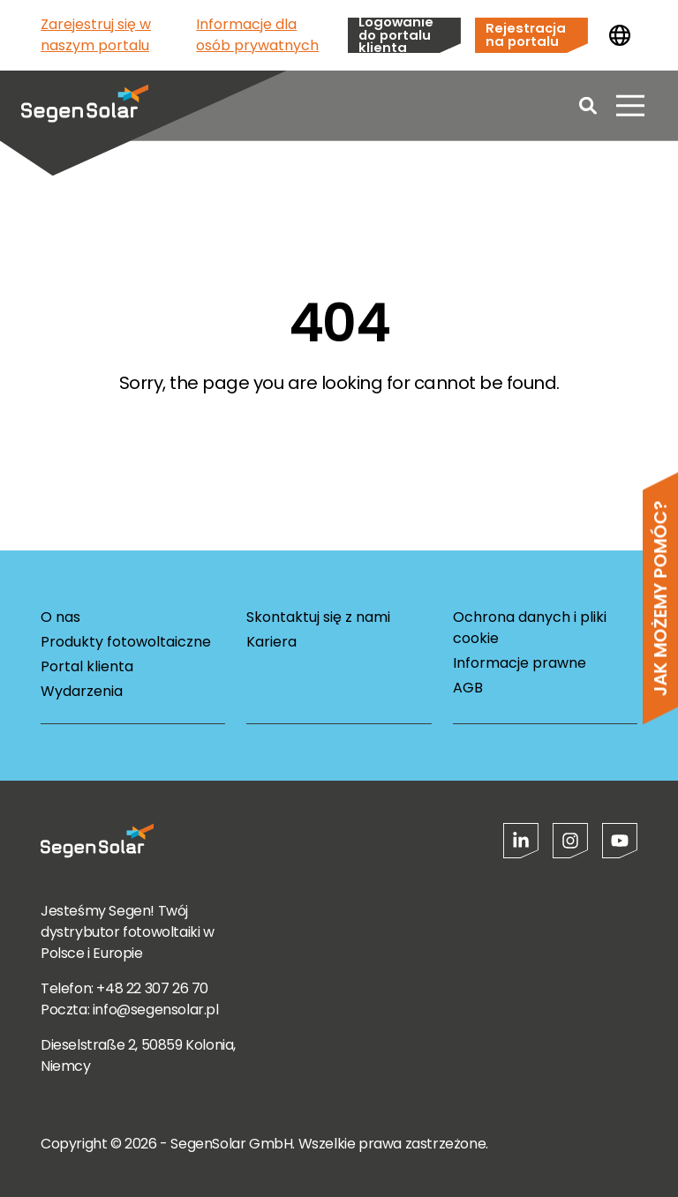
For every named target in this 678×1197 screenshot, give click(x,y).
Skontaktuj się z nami (318, 617)
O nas (60, 617)
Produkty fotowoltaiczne (126, 642)
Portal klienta (87, 666)
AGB (468, 687)
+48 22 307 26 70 (152, 988)
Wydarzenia (82, 691)
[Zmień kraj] (619, 35)
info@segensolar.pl (156, 1009)
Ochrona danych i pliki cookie (529, 627)
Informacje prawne (519, 663)
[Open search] (588, 106)
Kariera (271, 642)
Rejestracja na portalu (526, 34)
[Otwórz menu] (630, 106)
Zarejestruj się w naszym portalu (96, 35)
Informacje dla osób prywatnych (257, 35)
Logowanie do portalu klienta (395, 35)
